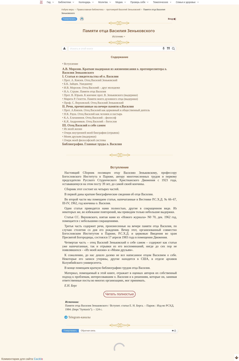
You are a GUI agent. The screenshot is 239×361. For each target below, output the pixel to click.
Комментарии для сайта (22, 359)
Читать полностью (119, 294)
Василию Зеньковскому (140, 172)
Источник (118, 36)
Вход (172, 19)
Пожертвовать (69, 19)
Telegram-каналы (79, 317)
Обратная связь (88, 331)
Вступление (71, 63)
